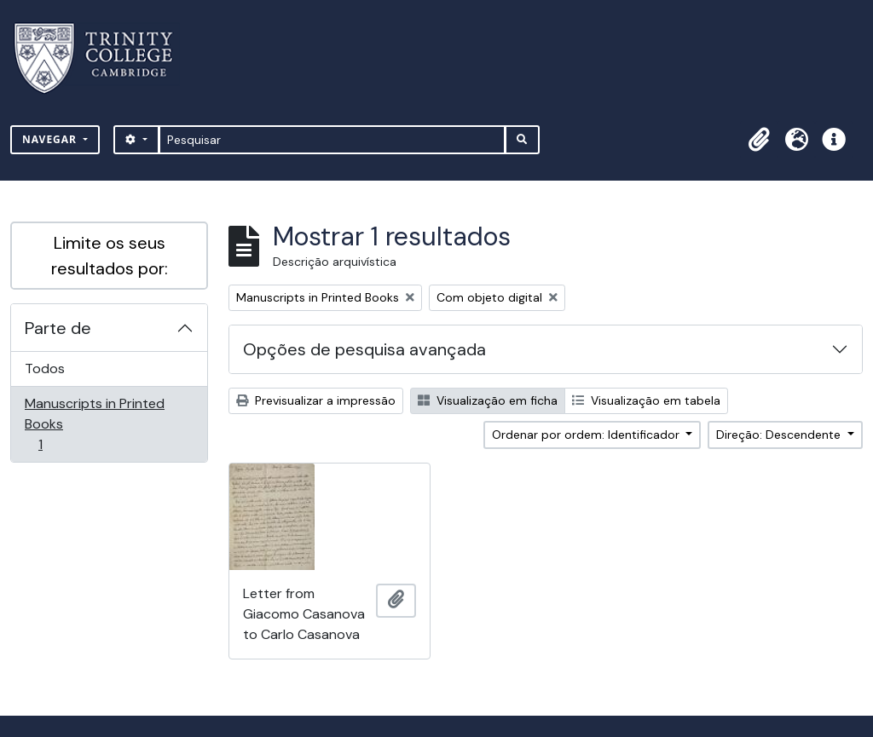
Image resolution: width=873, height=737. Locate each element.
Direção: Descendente (780, 434)
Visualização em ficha (488, 400)
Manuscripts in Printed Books (94, 424)
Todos (45, 368)
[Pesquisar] (332, 139)
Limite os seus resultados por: (109, 255)
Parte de (58, 328)
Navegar (51, 139)
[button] (759, 139)
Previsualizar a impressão (316, 400)
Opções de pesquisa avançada (364, 349)
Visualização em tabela (646, 400)
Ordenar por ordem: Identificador (587, 434)
